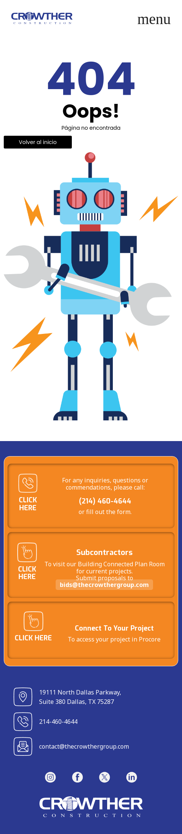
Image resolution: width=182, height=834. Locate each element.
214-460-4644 (58, 721)
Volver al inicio (38, 142)
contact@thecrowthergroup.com (84, 746)
